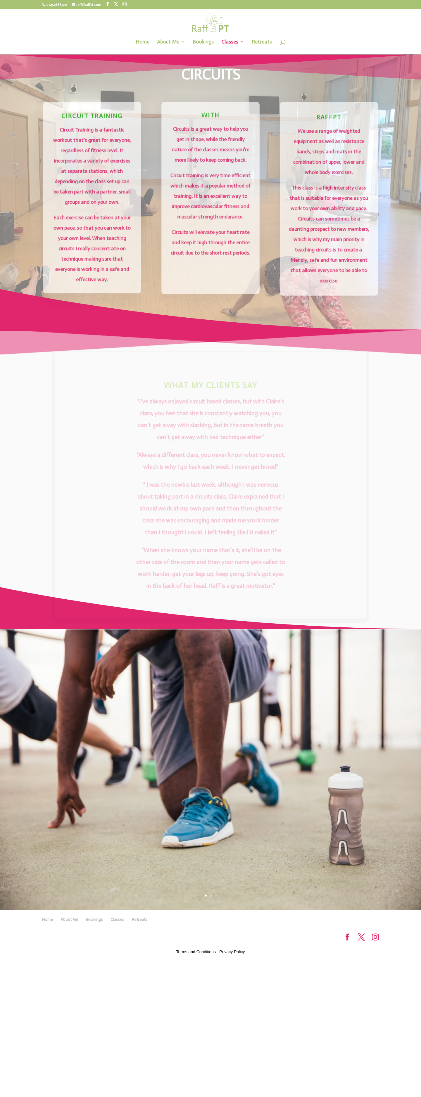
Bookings (203, 42)
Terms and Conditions (196, 951)
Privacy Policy (232, 951)
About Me (168, 42)
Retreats (262, 42)
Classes (229, 42)
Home (142, 42)
